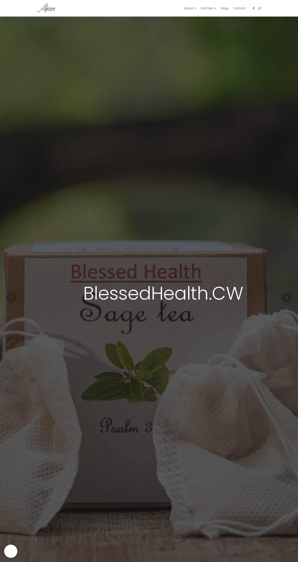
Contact (239, 8)
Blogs (224, 8)
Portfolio (207, 8)
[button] (144, 341)
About (188, 8)
